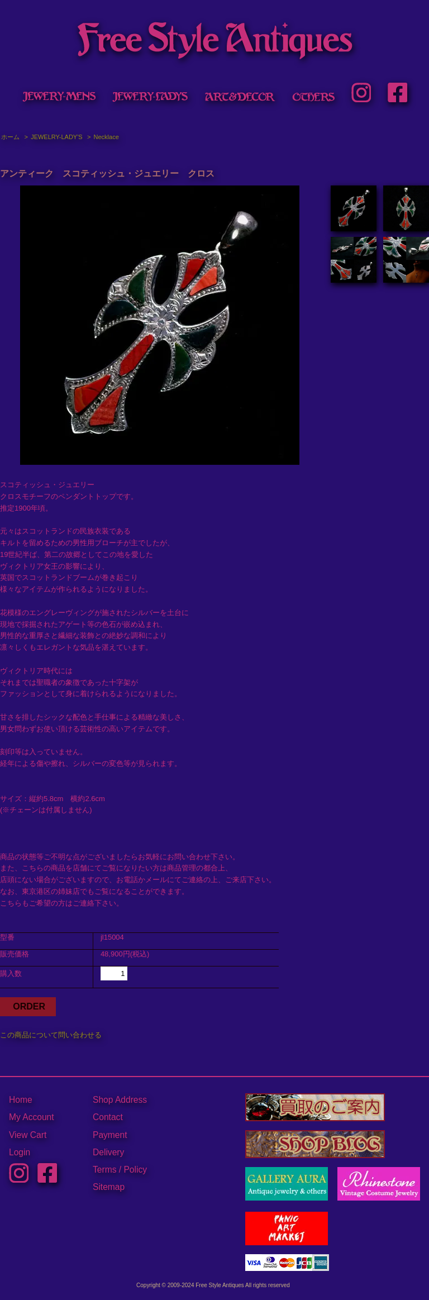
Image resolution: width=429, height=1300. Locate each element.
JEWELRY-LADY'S (56, 137)
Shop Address (120, 1099)
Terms (104, 1169)
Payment (110, 1135)
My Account (31, 1117)
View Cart (27, 1135)
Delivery (108, 1152)
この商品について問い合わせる (51, 1035)
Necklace (106, 137)
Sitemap (109, 1187)
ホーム (10, 137)
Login (19, 1152)
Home (20, 1099)
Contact (108, 1117)
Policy (135, 1169)
